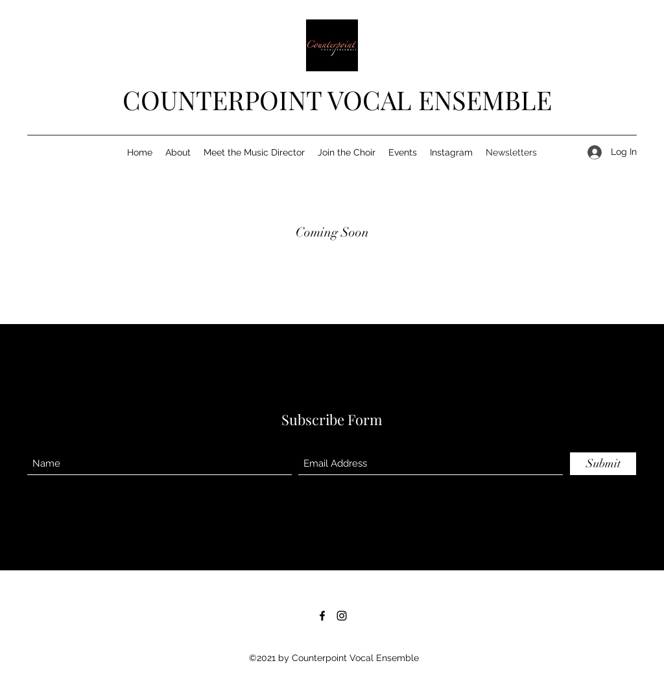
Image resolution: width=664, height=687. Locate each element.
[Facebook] (322, 615)
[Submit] (603, 463)
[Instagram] (341, 615)
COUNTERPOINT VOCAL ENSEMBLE (337, 99)
